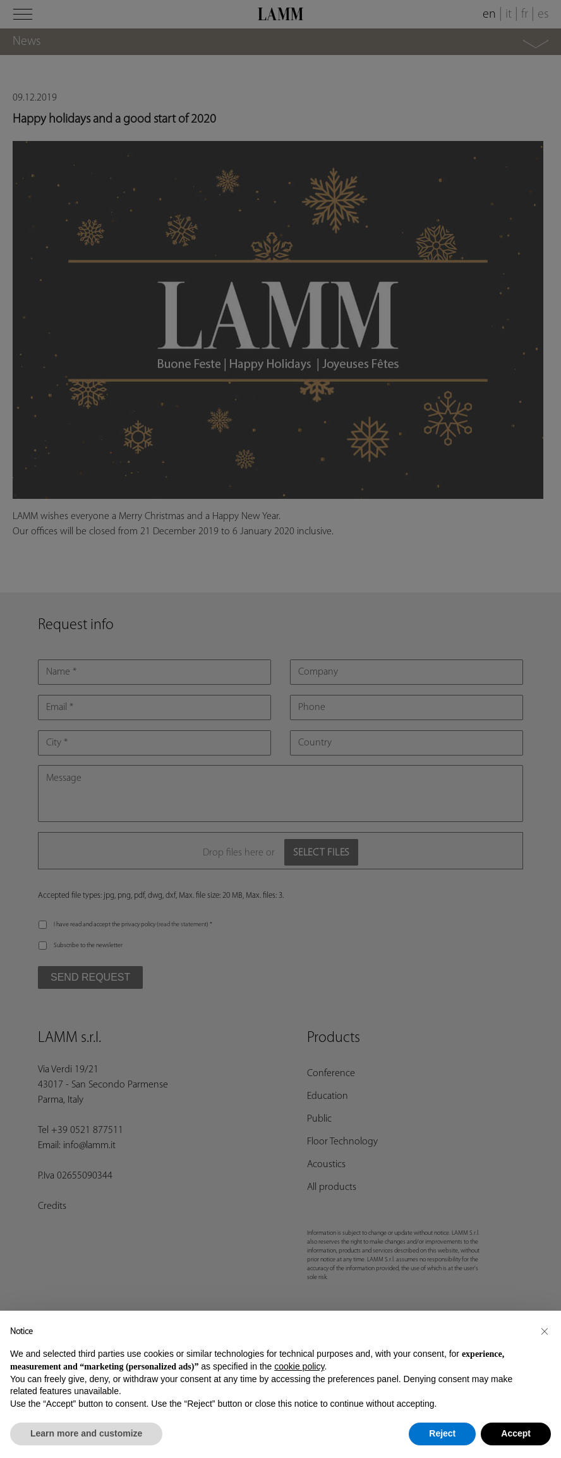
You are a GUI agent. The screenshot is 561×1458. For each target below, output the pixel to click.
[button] (544, 1331)
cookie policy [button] (299, 1366)
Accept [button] (516, 1433)
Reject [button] (442, 1433)
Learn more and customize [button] (86, 1433)
